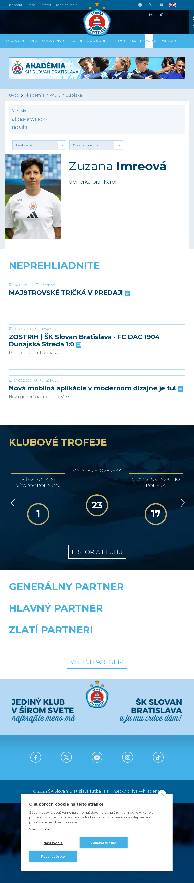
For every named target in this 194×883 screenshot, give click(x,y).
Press (30, 5)
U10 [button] (114, 41)
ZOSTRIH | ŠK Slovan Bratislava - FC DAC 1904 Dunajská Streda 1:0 (84, 414)
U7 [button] (129, 41)
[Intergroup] (51, 752)
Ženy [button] (140, 41)
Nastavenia (53, 843)
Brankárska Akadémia (43, 41)
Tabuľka (20, 127)
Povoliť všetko (53, 856)
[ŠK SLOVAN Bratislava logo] (97, 18)
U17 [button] (75, 41)
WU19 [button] (149, 41)
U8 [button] (124, 41)
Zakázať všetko (103, 843)
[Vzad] (12, 613)
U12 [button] (104, 41)
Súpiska (74, 95)
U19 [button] (69, 41)
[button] (39, 145)
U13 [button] (98, 41)
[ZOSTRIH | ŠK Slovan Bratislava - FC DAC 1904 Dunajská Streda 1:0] (97, 379)
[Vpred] (182, 613)
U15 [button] (86, 41)
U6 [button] (134, 41)
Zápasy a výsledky (29, 119)
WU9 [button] (174, 41)
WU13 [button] (166, 41)
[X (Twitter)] (151, 5)
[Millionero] (143, 731)
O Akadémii (16, 41)
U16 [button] (81, 41)
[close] (162, 794)
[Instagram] (151, 15)
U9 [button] (120, 41)
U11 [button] (109, 41)
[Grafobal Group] (143, 752)
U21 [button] (64, 41)
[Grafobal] (51, 731)
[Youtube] (161, 5)
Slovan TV (48, 402)
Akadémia (34, 95)
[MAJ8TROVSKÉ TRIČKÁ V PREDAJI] (97, 298)
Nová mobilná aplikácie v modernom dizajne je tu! (95, 498)
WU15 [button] (157, 41)
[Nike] (97, 709)
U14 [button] (92, 41)
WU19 (55, 95)
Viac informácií (40, 829)
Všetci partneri (97, 771)
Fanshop (47, 321)
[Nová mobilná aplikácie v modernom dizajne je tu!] (97, 467)
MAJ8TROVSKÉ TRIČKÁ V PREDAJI (69, 329)
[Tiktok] (161, 15)
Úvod (14, 95)
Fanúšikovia (49, 490)
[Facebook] (140, 5)
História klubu (97, 662)
